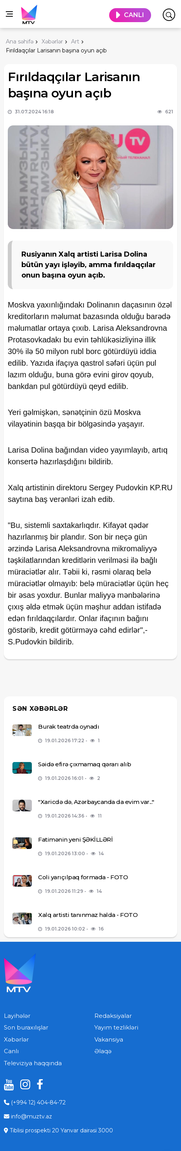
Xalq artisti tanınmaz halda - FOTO (87, 914)
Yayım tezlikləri (116, 1027)
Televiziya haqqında (33, 1063)
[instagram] (22, 1084)
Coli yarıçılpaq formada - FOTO (83, 877)
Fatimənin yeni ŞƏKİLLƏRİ (75, 839)
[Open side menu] (9, 14)
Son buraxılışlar (26, 1027)
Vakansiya (108, 1039)
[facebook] (39, 1084)
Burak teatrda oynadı (68, 726)
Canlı (11, 1051)
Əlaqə (102, 1051)
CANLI (134, 15)
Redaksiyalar (113, 1015)
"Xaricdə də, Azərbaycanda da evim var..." (96, 802)
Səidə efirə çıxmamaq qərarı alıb (84, 764)
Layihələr (17, 1015)
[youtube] (6, 1084)
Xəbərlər (16, 1039)
